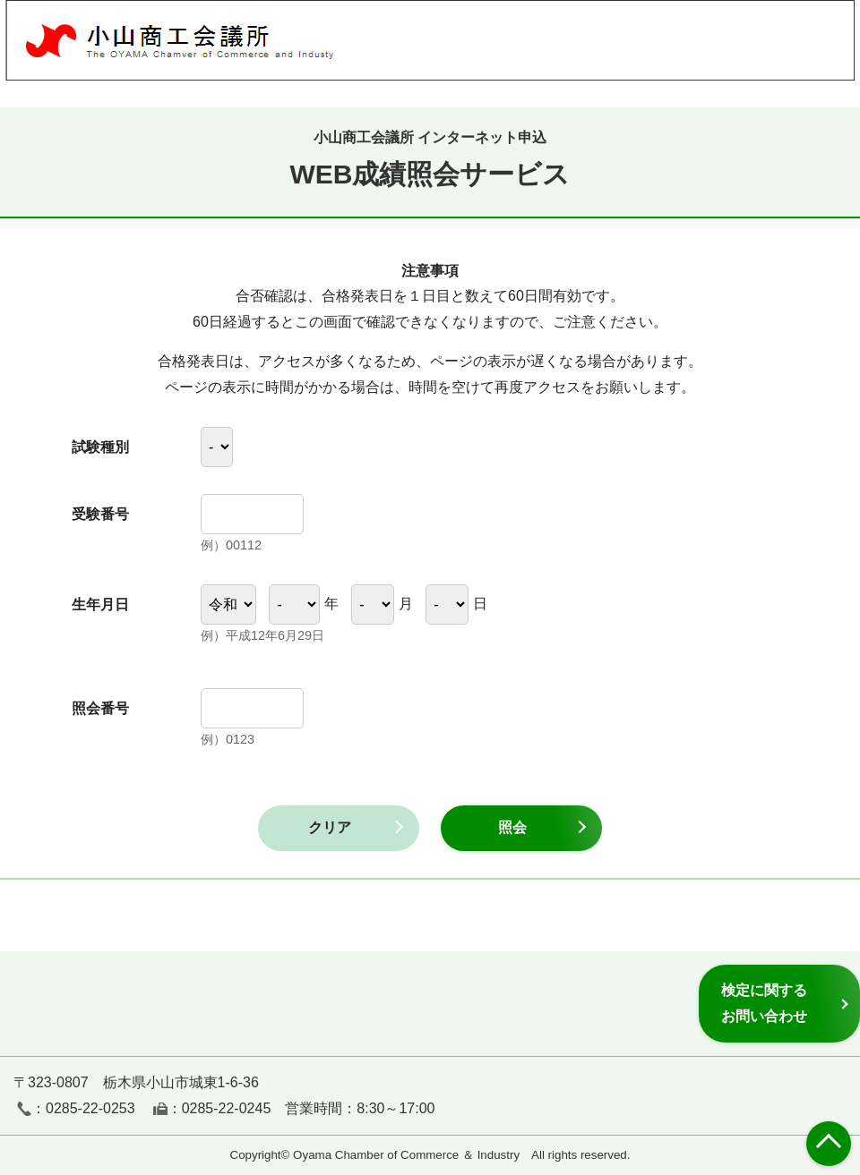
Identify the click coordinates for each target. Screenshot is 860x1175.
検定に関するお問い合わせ (764, 1003)
